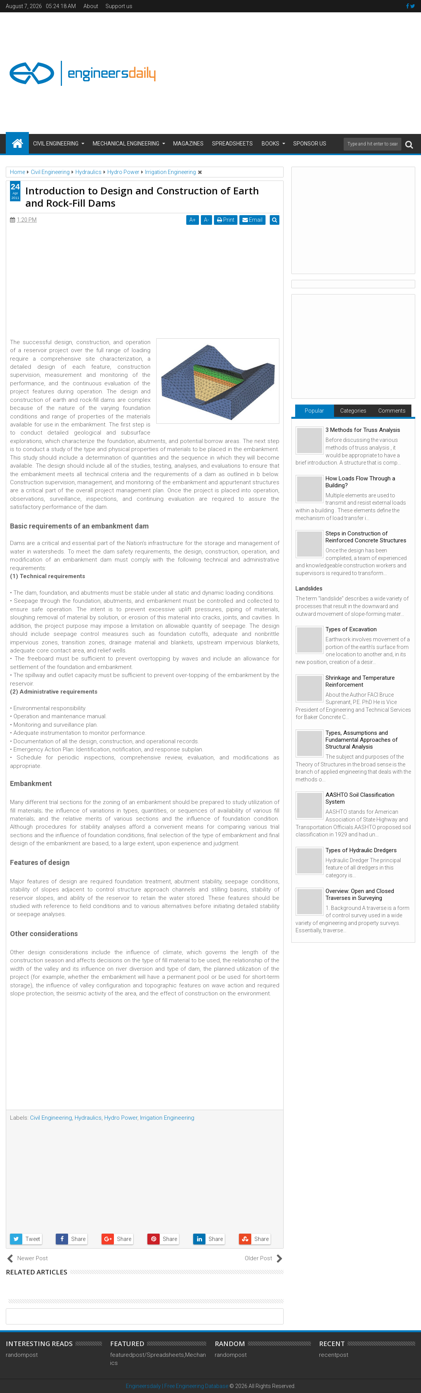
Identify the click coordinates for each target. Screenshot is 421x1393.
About (91, 6)
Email (254, 220)
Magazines (188, 143)
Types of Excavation (351, 629)
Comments (392, 411)
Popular (314, 411)
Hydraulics (88, 1117)
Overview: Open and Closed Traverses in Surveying (360, 894)
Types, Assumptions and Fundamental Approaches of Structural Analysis (362, 739)
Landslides (309, 588)
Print (227, 220)
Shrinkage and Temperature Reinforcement (360, 681)
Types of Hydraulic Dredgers (361, 850)
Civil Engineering (56, 143)
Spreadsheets (232, 143)
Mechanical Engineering (126, 143)
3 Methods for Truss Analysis (363, 429)
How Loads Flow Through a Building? (360, 482)
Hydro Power (120, 1117)
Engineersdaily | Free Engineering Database (177, 1386)
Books (270, 143)
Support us (118, 6)
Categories (353, 411)
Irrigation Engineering (167, 1117)
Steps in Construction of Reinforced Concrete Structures (366, 537)
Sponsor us (309, 143)
